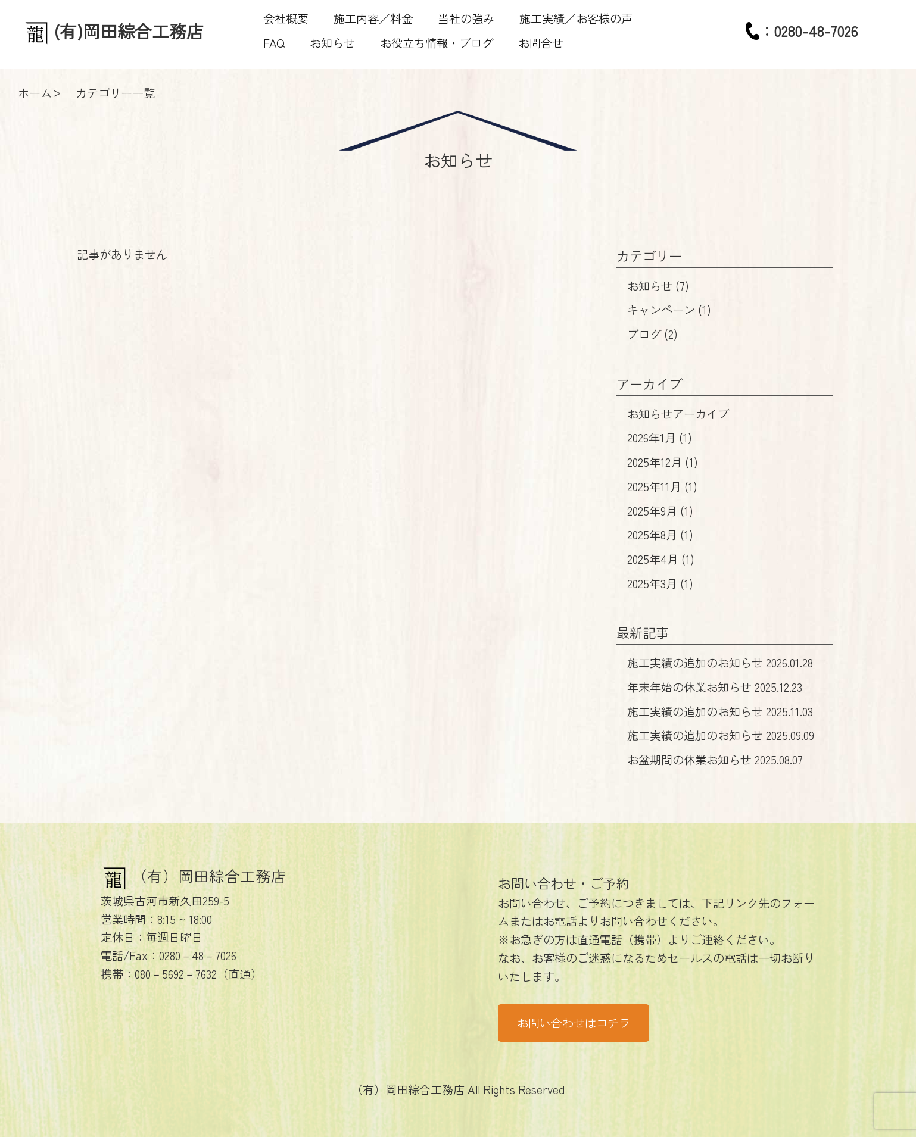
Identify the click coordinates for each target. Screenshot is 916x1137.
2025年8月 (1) (660, 534)
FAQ (274, 43)
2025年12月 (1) (662, 462)
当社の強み (466, 18)
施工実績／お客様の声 (576, 18)
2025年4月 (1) (660, 559)
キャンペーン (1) (669, 309)
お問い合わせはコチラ (573, 1022)
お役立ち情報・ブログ (436, 43)
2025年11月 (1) (662, 486)
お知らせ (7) (658, 285)
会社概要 (286, 18)
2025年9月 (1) (660, 510)
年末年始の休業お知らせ (714, 687)
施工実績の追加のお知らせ (720, 662)
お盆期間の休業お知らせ (715, 759)
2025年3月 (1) (660, 583)
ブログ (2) (652, 334)
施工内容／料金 (373, 18)
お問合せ (540, 43)
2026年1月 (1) (659, 437)
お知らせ (332, 43)
